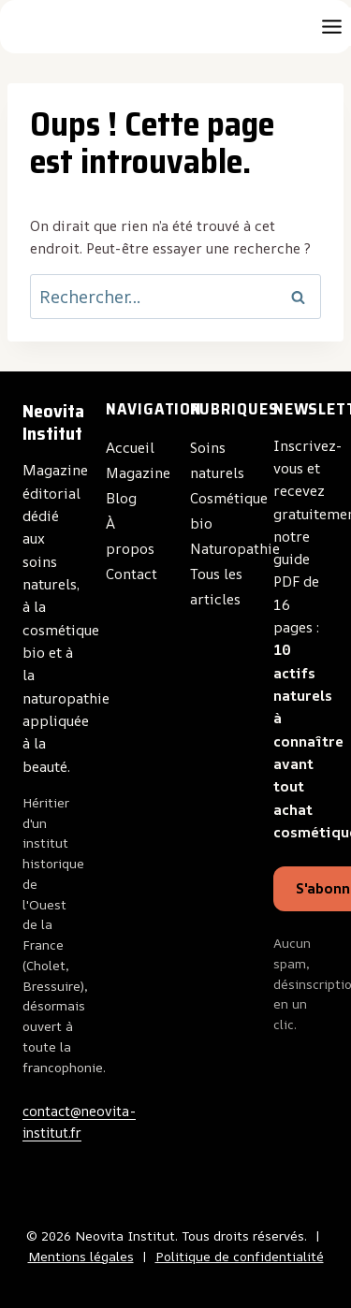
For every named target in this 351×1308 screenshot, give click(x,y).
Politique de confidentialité (239, 1256)
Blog (121, 498)
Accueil (130, 448)
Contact (131, 574)
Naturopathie (235, 549)
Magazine (138, 473)
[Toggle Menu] (332, 26)
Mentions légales (81, 1256)
